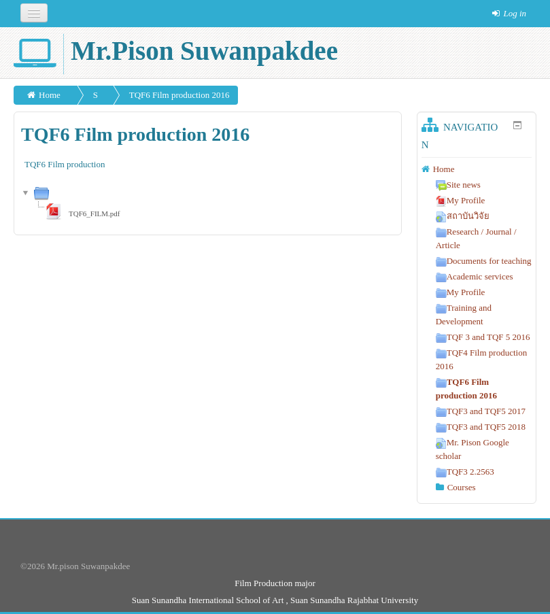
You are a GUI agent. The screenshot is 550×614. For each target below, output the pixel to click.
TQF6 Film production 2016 (179, 95)
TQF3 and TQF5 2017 (481, 411)
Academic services (474, 276)
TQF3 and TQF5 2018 (481, 427)
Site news (458, 185)
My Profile (460, 200)
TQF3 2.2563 (465, 471)
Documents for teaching (484, 261)
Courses (461, 487)
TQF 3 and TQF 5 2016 (483, 337)
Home (50, 95)
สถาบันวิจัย (462, 216)
